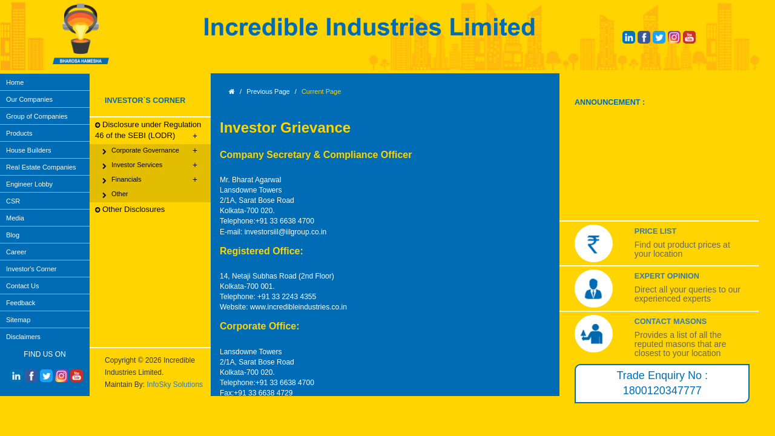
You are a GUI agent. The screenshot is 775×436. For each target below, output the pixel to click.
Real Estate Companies (41, 167)
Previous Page (268, 91)
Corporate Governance (149, 151)
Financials (149, 180)
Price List (655, 231)
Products (19, 133)
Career (16, 252)
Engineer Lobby (29, 184)
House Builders (28, 150)
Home (15, 82)
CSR (13, 201)
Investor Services (149, 165)
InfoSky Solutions (175, 384)
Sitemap (18, 319)
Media (15, 218)
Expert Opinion (667, 276)
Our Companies (29, 99)
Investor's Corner (31, 268)
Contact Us (22, 285)
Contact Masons (671, 321)
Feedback (20, 302)
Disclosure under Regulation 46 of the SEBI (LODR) (148, 130)
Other (115, 195)
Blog (12, 235)
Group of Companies (37, 116)
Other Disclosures (130, 209)
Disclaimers (23, 336)
